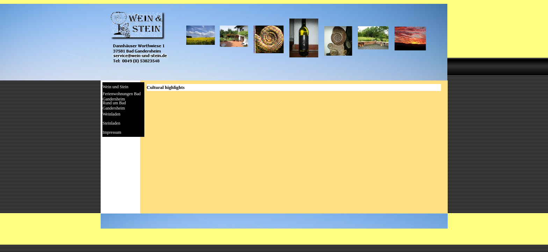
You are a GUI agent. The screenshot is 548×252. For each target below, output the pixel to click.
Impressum (112, 132)
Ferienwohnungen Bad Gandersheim (122, 96)
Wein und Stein (116, 86)
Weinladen (112, 114)
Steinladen (112, 123)
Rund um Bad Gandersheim (114, 105)
